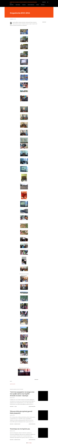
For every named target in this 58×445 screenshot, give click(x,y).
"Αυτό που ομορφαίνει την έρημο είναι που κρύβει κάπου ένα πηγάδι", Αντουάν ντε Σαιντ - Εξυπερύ (22, 393)
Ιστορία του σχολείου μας (31, 4)
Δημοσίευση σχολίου (17, 439)
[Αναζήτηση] (44, 2)
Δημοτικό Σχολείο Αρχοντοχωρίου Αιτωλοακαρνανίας (23, 2)
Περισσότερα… (43, 4)
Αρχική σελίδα (11, 4)
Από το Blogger (29, 442)
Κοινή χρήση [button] (36, 379)
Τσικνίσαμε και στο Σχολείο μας (20, 429)
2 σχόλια (15, 406)
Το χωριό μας (24, 4)
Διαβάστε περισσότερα (32, 406)
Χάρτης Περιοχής (18, 4)
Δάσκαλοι (37, 4)
